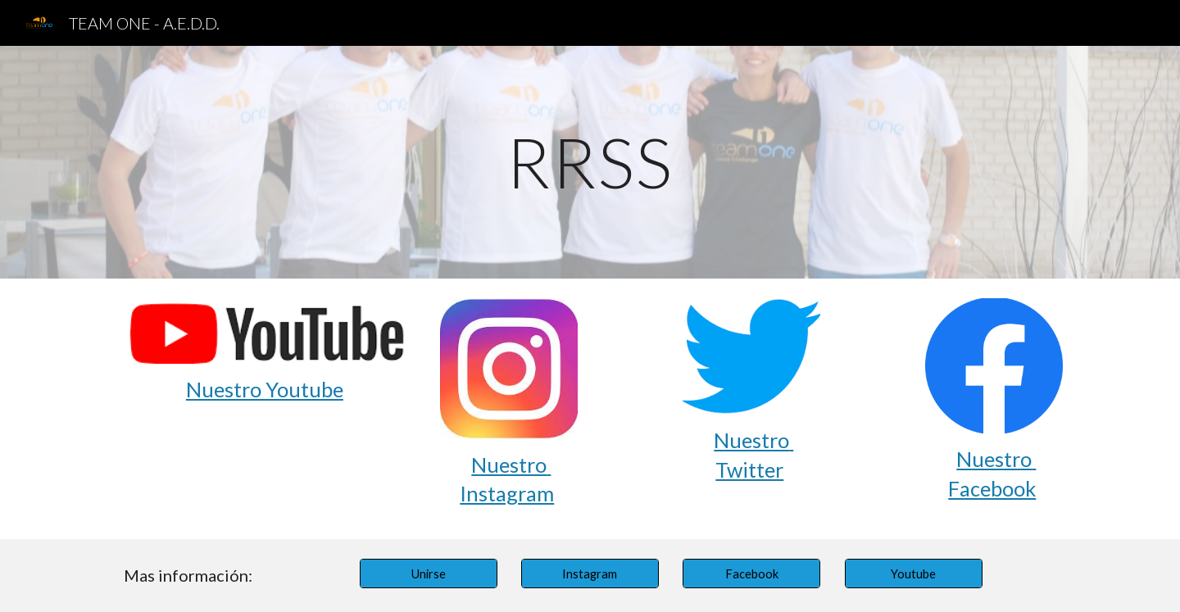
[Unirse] (429, 573)
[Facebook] (751, 573)
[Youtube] (914, 573)
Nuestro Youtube (264, 389)
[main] (590, 161)
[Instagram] (590, 573)
